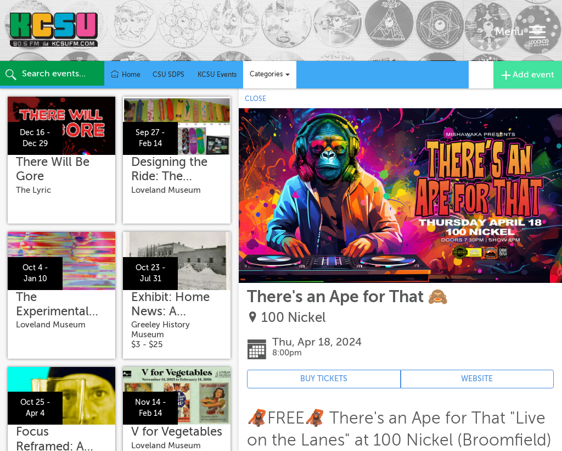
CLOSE (255, 99)
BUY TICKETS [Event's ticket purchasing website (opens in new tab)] (323, 379)
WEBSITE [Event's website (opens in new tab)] (477, 379)
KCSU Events (217, 75)
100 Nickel (293, 317)
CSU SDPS (168, 75)
